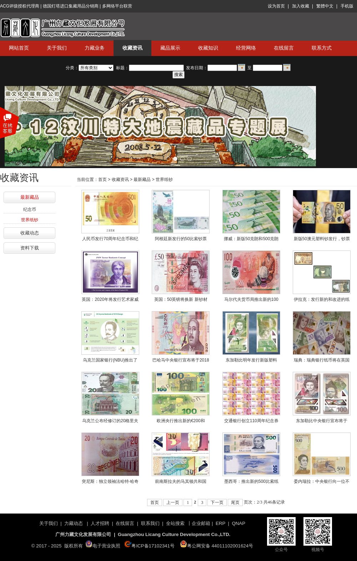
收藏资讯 (132, 48)
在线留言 (284, 48)
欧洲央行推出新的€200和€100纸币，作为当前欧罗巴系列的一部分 (180, 422)
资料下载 (29, 248)
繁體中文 (324, 6)
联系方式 (322, 48)
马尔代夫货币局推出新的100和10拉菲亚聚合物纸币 (251, 301)
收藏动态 (29, 233)
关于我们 (57, 48)
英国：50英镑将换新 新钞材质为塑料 (180, 301)
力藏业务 (95, 48)
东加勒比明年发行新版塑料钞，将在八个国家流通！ (251, 361)
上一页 (172, 502)
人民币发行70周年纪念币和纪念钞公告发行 (110, 240)
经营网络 (246, 48)
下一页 (217, 502)
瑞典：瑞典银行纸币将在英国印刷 (322, 361)
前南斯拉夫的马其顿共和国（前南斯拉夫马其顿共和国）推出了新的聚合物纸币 (180, 483)
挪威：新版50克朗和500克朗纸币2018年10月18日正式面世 (251, 240)
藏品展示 (170, 48)
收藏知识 (208, 48)
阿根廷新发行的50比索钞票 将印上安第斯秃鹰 (181, 240)
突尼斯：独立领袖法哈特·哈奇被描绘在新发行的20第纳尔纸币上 (110, 483)
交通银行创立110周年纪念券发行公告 (251, 422)
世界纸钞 (29, 219)
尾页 (235, 502)
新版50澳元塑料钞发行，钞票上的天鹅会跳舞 (322, 240)
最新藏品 (29, 197)
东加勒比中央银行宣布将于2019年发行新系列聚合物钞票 (321, 422)
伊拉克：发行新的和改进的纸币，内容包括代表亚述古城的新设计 (322, 301)
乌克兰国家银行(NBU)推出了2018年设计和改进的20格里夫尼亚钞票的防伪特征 (110, 361)
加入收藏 (300, 6)
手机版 (347, 6)
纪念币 (29, 209)
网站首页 (19, 48)
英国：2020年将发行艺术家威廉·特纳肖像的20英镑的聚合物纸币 (110, 301)
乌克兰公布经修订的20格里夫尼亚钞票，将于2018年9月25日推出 (110, 422)
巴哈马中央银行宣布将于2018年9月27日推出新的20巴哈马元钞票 (180, 361)
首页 (102, 179)
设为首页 (276, 6)
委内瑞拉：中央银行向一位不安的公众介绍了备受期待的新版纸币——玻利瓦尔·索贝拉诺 (321, 483)
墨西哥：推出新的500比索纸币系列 (251, 483)
